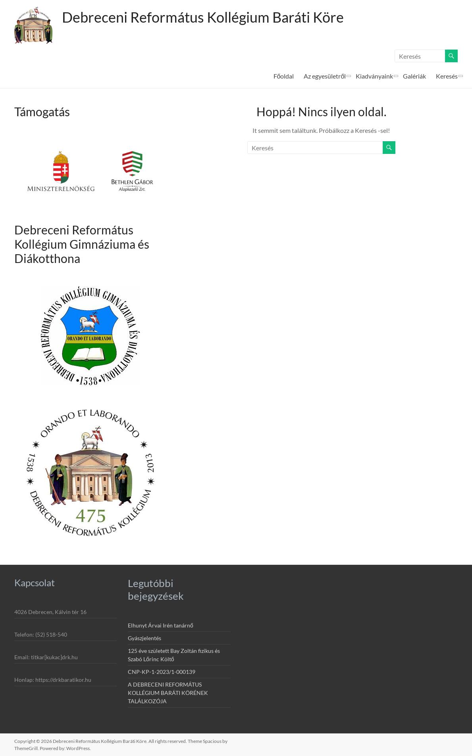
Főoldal (284, 76)
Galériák (414, 76)
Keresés (447, 76)
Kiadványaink (374, 76)
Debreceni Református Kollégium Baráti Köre (203, 17)
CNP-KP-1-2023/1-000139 (161, 671)
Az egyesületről (325, 76)
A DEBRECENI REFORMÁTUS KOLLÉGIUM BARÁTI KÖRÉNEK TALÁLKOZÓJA (168, 692)
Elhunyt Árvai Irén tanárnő (160, 625)
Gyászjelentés (144, 638)
